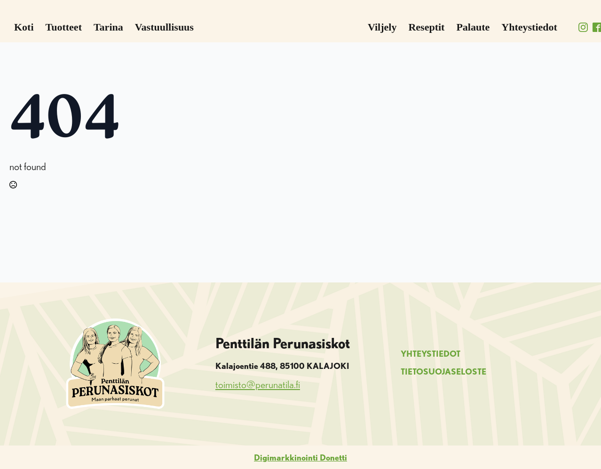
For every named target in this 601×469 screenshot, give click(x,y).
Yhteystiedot (529, 27)
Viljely (382, 27)
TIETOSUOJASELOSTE (443, 371)
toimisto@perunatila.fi (257, 384)
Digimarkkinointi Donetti (300, 457)
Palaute (473, 27)
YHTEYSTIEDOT (430, 353)
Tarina (108, 27)
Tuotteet (64, 27)
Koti (24, 27)
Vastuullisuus (164, 27)
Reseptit (426, 27)
